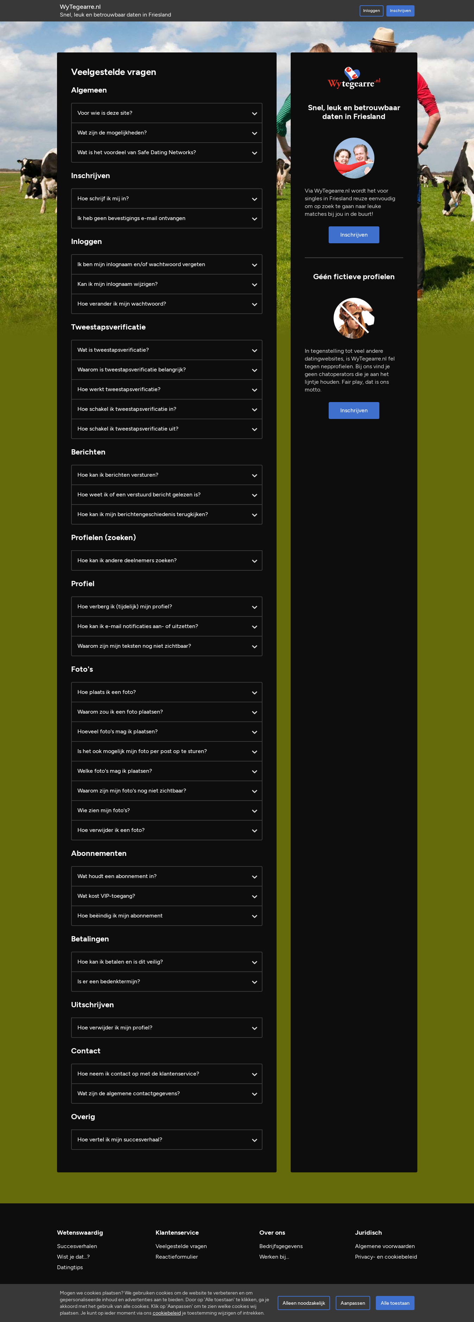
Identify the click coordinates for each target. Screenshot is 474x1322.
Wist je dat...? (73, 1256)
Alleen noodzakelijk (304, 1303)
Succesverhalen (77, 1246)
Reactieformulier (177, 1256)
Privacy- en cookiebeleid (386, 1256)
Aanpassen (353, 1303)
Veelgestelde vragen (181, 1246)
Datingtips (70, 1267)
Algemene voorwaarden (385, 1246)
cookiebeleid (167, 1313)
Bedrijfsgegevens (281, 1246)
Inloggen (371, 10)
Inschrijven (400, 10)
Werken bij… (274, 1256)
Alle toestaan (395, 1303)
